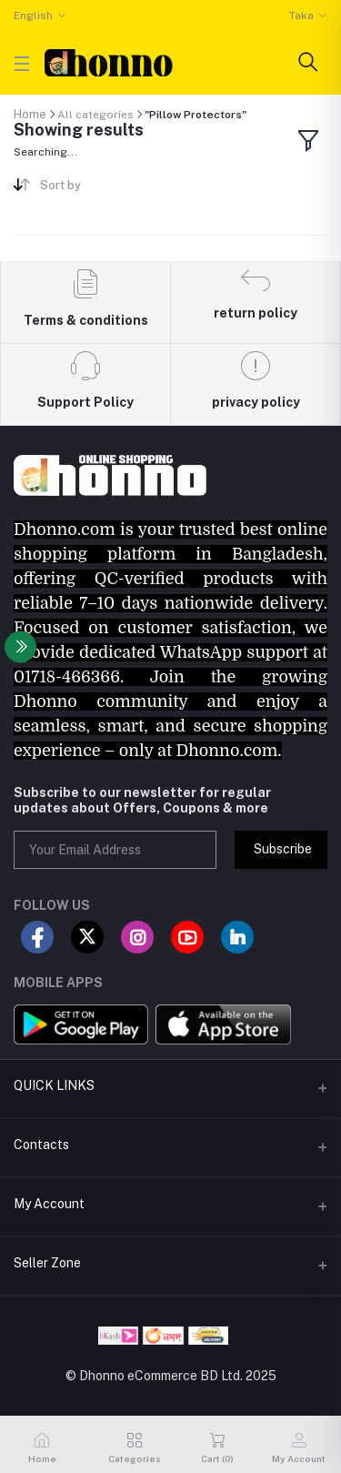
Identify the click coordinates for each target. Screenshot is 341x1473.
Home (30, 114)
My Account (49, 1203)
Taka (301, 15)
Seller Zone (47, 1263)
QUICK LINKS (54, 1085)
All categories (95, 114)
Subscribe (283, 849)
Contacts (41, 1144)
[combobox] (98, 189)
